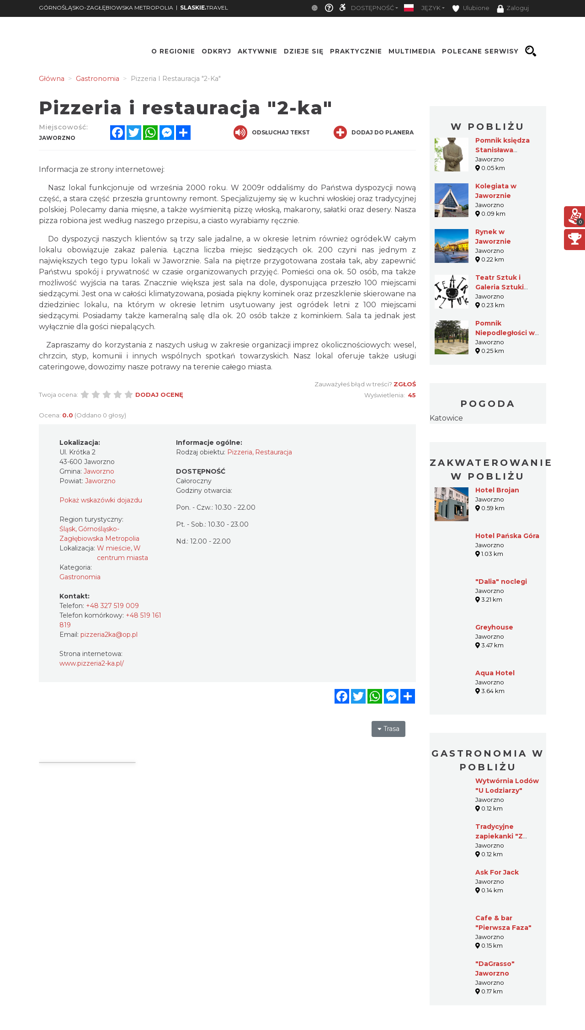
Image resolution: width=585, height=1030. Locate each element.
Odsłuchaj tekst (272, 132)
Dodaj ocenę (159, 394)
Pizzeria (239, 452)
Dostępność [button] (372, 8)
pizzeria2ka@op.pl (109, 634)
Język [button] (431, 8)
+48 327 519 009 (112, 606)
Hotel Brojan (497, 490)
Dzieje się (304, 51)
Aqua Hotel (495, 673)
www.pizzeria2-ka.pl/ (91, 663)
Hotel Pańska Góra (507, 536)
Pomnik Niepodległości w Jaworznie (505, 333)
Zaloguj (513, 9)
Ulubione (470, 8)
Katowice (446, 418)
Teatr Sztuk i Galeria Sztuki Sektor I (499, 287)
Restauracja (273, 452)
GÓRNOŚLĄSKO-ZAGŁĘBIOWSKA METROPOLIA (106, 7)
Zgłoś (405, 384)
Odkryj (216, 51)
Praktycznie (356, 51)
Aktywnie (257, 51)
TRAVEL (204, 7)
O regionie (173, 51)
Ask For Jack (497, 872)
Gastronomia (80, 577)
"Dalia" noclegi (501, 581)
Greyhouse (494, 627)
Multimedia (412, 51)
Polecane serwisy (480, 51)
